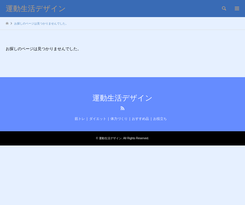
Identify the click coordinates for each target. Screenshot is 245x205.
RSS (122, 108)
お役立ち (160, 119)
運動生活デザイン (122, 98)
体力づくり (119, 119)
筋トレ (80, 119)
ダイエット (97, 119)
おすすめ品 (140, 119)
